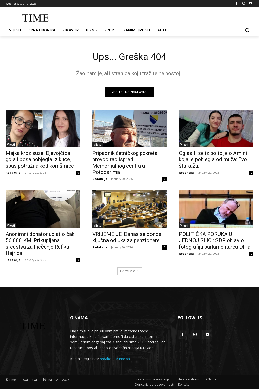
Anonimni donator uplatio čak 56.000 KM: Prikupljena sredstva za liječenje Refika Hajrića (40, 244)
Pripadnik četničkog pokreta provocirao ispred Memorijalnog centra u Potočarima (124, 163)
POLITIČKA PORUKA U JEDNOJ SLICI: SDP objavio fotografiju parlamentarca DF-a (214, 241)
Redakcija (13, 173)
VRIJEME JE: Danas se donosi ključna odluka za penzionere (127, 238)
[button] (247, 30)
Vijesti (11, 145)
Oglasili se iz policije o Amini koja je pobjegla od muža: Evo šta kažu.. (213, 160)
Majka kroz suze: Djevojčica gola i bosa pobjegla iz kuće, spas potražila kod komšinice (40, 160)
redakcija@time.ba (115, 359)
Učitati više (129, 272)
